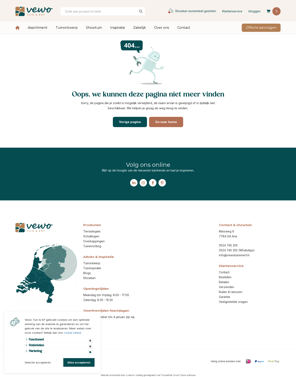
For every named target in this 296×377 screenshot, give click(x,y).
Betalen (224, 282)
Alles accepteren (78, 362)
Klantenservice (232, 11)
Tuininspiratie (92, 268)
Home (17, 28)
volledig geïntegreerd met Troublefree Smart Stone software (165, 375)
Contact (183, 28)
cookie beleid (72, 332)
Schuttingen (91, 236)
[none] (141, 11)
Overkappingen (94, 241)
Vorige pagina (130, 122)
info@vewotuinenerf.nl (234, 255)
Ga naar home (166, 122)
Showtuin (94, 28)
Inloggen (254, 11)
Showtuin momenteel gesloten (191, 11)
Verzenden (226, 287)
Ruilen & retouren (230, 292)
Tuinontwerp (67, 28)
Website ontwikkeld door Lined (116, 375)
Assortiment (37, 28)
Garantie (224, 297)
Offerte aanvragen (261, 28)
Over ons (161, 28)
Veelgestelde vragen (233, 301)
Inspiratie (117, 28)
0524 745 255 (228, 245)
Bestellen (225, 277)
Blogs (87, 273)
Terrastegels (92, 231)
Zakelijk (139, 28)
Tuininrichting (92, 246)
